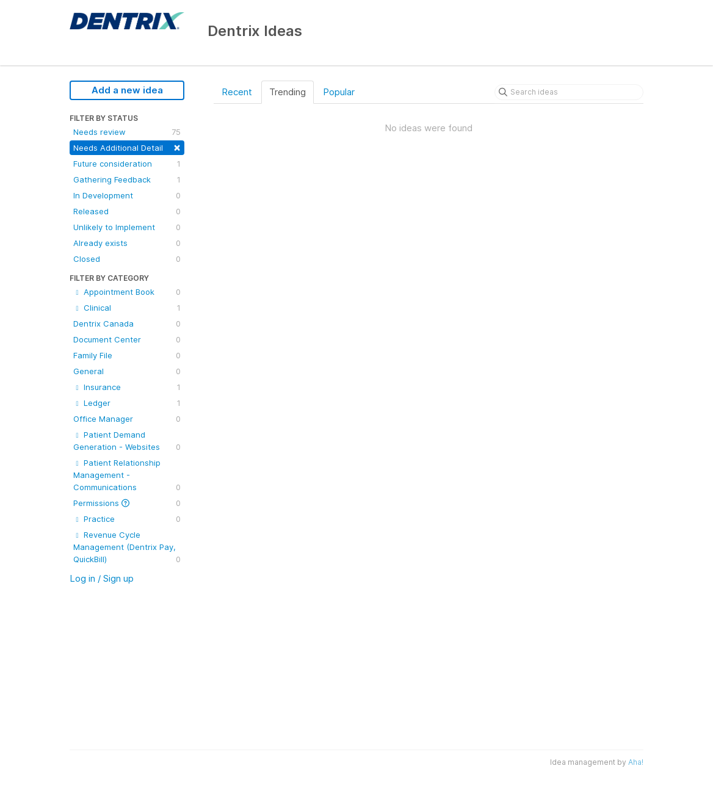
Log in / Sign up (102, 578)
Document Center (127, 339)
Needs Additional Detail (127, 146)
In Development (127, 195)
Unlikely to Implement (127, 227)
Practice (127, 519)
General (127, 371)
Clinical (127, 308)
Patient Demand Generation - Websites (127, 441)
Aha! (635, 762)
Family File (127, 355)
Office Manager (127, 419)
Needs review (127, 132)
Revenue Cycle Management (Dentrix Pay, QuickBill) (127, 547)
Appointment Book (127, 292)
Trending (287, 92)
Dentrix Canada (127, 323)
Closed (127, 259)
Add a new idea (127, 90)
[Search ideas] (568, 92)
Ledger (127, 403)
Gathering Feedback (127, 179)
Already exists (127, 243)
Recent (237, 92)
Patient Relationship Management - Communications (127, 475)
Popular (339, 92)
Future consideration (127, 163)
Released (127, 211)
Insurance (127, 387)
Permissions (127, 503)
